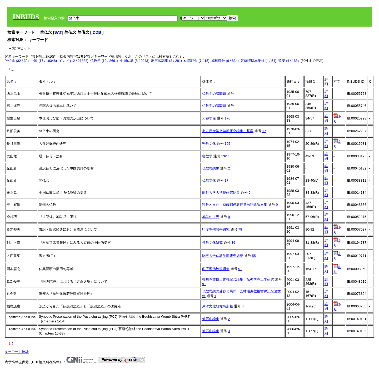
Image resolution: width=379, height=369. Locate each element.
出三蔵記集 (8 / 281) (166, 61)
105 (227, 144)
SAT (58, 32)
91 (240, 269)
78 (240, 229)
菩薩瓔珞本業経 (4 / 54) (258, 61)
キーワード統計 (17, 352)
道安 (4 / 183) (288, 61)
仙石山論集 (210, 319)
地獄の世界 (210, 217)
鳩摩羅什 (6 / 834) (225, 61)
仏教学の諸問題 (214, 94)
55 (254, 256)
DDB (97, 32)
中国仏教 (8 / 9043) (134, 61)
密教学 (207, 156)
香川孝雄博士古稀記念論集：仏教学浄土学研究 (238, 279)
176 (227, 118)
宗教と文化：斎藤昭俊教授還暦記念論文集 (234, 205)
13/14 (225, 156)
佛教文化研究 (212, 243)
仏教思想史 (210, 168)
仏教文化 (209, 180)
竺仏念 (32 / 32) (17, 61)
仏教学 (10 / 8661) (104, 61)
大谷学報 (209, 118)
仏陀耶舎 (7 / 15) (197, 61)
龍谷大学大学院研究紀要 (221, 193)
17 (264, 131)
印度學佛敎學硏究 (216, 229)
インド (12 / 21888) (73, 61)
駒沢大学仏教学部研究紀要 (222, 256)
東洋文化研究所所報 (217, 306)
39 (233, 243)
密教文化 (209, 144)
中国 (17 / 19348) (44, 61)
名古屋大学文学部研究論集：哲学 (227, 131)
